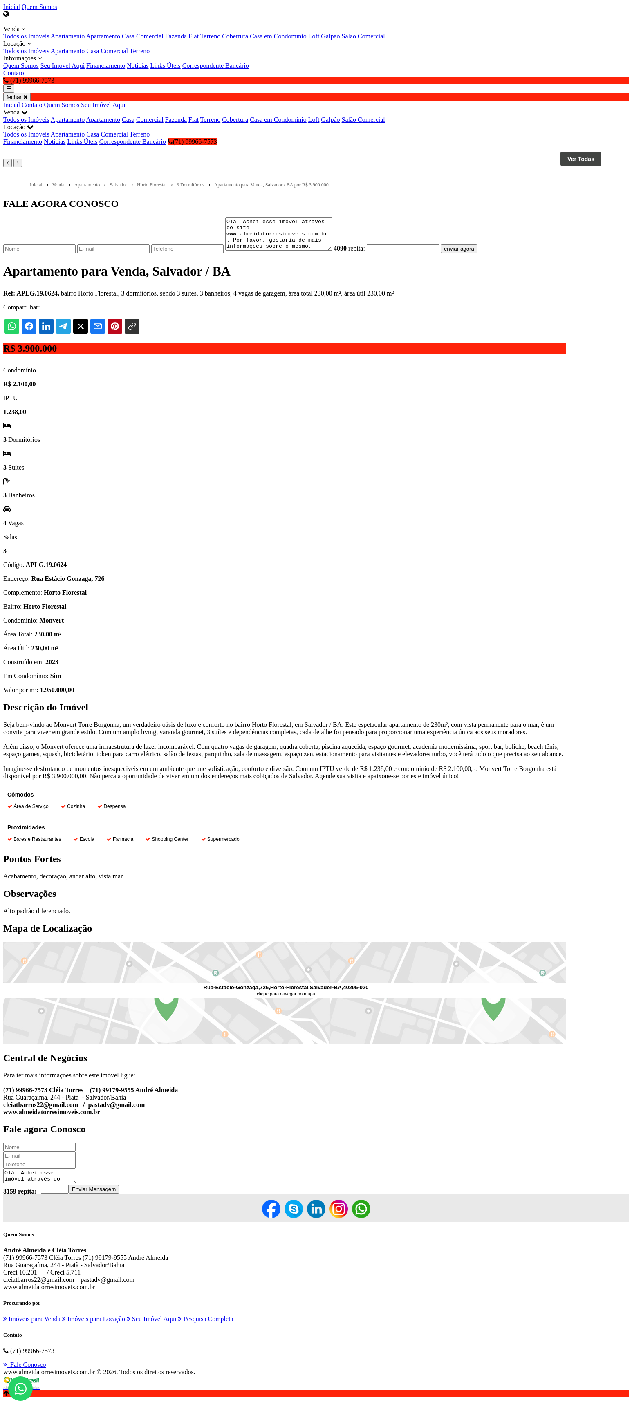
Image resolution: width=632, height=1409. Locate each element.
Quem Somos (39, 6)
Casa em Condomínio (278, 36)
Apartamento (68, 36)
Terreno (210, 36)
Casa (128, 36)
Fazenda (176, 36)
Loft (314, 36)
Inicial (11, 6)
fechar (17, 97)
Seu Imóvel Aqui (62, 65)
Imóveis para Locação (93, 1327)
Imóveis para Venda (32, 1327)
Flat (193, 36)
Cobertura (235, 36)
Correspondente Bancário (215, 65)
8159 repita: (20, 1199)
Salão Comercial (363, 36)
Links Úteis (165, 65)
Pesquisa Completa (205, 1327)
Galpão (330, 36)
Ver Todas (580, 159)
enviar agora (471, 255)
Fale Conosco (24, 1373)
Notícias (137, 65)
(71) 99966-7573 (192, 141)
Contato (13, 72)
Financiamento (105, 65)
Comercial (150, 36)
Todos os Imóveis (26, 36)
